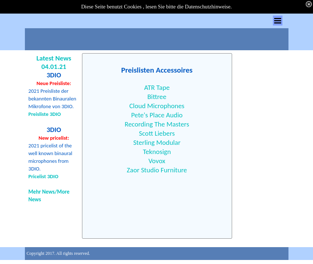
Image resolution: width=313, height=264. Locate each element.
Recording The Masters (156, 124)
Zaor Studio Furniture (157, 170)
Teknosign (157, 151)
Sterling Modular (156, 142)
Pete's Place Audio (157, 115)
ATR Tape (157, 87)
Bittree (156, 96)
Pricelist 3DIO (44, 176)
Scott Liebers (157, 133)
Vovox (156, 161)
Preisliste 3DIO (45, 114)
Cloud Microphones (157, 106)
